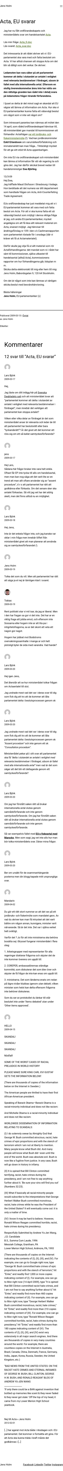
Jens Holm (6, 5)
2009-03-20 (9, 669)
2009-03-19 (9, 569)
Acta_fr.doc (26, 42)
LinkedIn (38, 1464)
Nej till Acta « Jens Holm (17, 1419)
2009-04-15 (9, 1029)
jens (6, 454)
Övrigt (25, 315)
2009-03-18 (9, 520)
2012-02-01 (9, 1423)
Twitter (47, 1464)
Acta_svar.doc (23, 46)
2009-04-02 (9, 904)
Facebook (28, 1464)
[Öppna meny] (61, 6)
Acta (48, 34)
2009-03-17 (9, 379)
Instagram (57, 1464)
